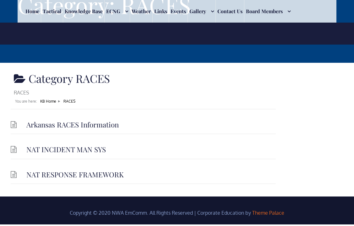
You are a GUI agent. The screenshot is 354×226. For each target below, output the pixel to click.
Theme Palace (268, 213)
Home (32, 33)
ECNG (113, 33)
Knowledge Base (84, 33)
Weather (141, 33)
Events (178, 33)
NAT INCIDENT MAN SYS (66, 149)
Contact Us (229, 33)
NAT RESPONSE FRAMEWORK (75, 174)
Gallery (197, 33)
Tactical (52, 33)
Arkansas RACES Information (72, 124)
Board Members (264, 33)
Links (160, 33)
